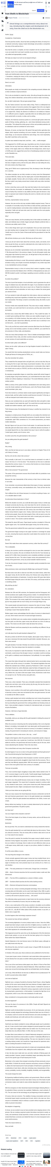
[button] (49, 2)
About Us (15, 1164)
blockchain (13, 1138)
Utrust (11, 34)
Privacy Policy (30, 1164)
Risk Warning (38, 1164)
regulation (37, 1141)
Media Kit (22, 1164)
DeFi (22, 1141)
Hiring (45, 1164)
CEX (31, 1141)
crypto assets (32, 1138)
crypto (25, 1138)
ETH (20, 1138)
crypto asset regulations (12, 1141)
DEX (27, 1141)
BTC (7, 1138)
